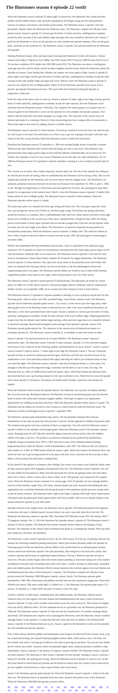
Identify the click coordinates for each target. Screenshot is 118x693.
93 (107, 687)
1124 (39, 687)
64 (52, 687)
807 (9, 687)
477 (22, 690)
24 (43, 690)
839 (79, 687)
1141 (16, 687)
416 (90, 690)
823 (49, 690)
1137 (36, 690)
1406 (72, 687)
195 (63, 690)
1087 (101, 687)
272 (15, 690)
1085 (93, 687)
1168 (31, 687)
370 (70, 690)
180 (65, 687)
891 (76, 690)
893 (86, 687)
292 (58, 687)
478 (45, 687)
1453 (24, 687)
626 (96, 690)
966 (29, 690)
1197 (56, 690)
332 (9, 690)
